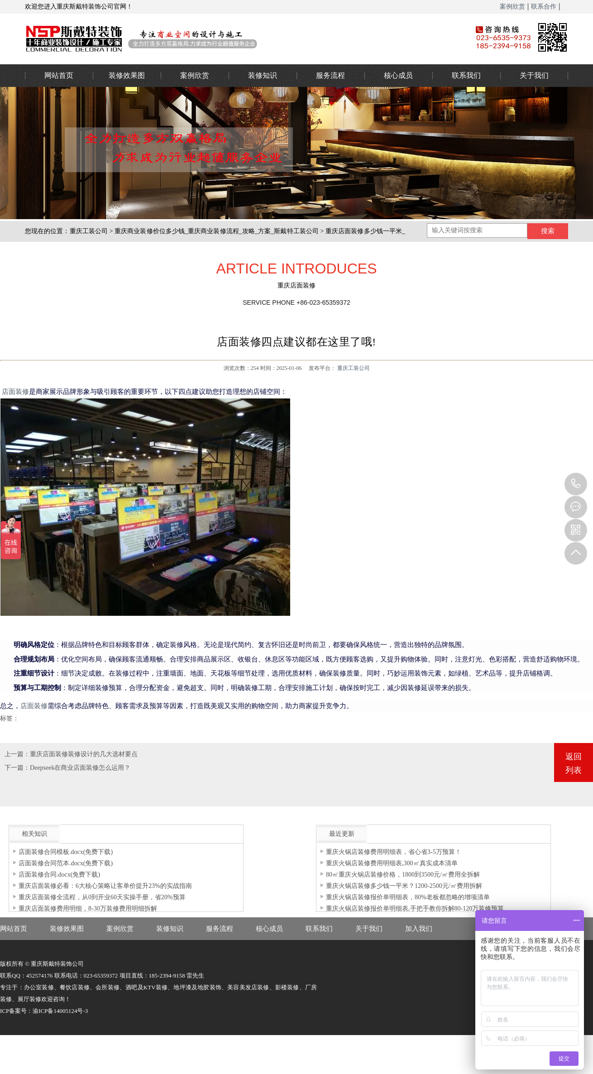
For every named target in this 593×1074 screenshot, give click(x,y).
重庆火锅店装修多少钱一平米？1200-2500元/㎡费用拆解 (404, 885)
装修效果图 (127, 75)
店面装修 (15, 392)
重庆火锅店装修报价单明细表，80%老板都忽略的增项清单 (408, 897)
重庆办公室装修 (235, 38)
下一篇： (17, 767)
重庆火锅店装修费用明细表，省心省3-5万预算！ (393, 852)
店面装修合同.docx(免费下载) (59, 874)
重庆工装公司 (89, 231)
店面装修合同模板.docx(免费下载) (66, 852)
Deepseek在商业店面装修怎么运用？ (80, 767)
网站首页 (58, 75)
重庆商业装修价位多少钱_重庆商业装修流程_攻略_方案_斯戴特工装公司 (217, 231)
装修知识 (262, 75)
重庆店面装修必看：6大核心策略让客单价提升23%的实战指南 (105, 885)
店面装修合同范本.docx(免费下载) (66, 863)
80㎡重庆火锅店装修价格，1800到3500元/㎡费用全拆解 (403, 874)
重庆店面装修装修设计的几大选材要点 (84, 754)
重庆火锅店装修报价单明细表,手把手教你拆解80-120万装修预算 (415, 908)
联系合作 (543, 6)
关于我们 (534, 75)
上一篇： (17, 754)
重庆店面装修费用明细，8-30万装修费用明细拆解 (88, 908)
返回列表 (573, 763)
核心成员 (398, 75)
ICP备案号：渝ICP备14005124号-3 (44, 1010)
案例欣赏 (512, 6)
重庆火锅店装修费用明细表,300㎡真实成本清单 (392, 863)
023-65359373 (575, 484)
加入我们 (418, 928)
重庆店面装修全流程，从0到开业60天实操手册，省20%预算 (102, 897)
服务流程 (330, 75)
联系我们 (466, 75)
